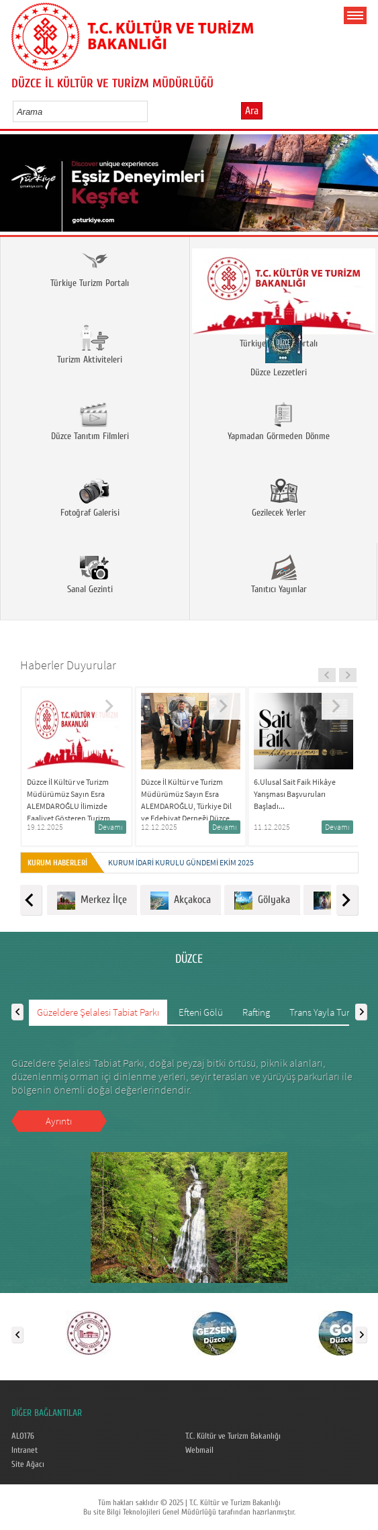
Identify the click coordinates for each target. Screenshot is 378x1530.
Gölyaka (262, 901)
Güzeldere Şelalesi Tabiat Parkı (98, 1012)
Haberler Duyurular (68, 665)
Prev (15, 188)
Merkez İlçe (92, 901)
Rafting (256, 1012)
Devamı (110, 827)
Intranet (24, 1450)
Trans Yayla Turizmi (327, 1012)
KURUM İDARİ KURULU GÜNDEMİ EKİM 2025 (181, 862)
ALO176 (22, 1436)
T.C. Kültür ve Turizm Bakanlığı (233, 1436)
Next (363, 188)
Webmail (199, 1450)
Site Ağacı (27, 1464)
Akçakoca (180, 901)
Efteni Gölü (201, 1012)
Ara (251, 111)
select (151, 111)
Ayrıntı (59, 1120)
